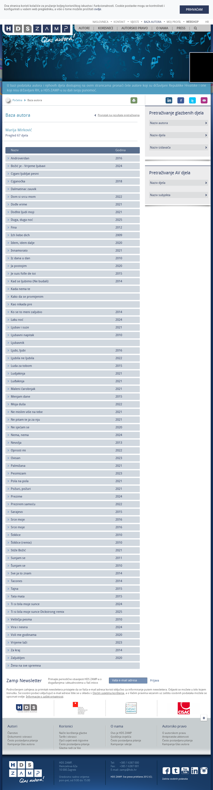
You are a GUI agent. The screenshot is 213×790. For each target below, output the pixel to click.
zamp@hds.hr (128, 769)
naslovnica (100, 21)
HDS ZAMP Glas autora (26, 772)
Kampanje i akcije (121, 744)
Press (181, 28)
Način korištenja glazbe (73, 733)
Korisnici (105, 28)
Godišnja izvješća (121, 736)
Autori (84, 28)
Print (133, 100)
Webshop (192, 21)
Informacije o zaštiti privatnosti (44, 696)
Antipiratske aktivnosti (175, 736)
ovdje (97, 9)
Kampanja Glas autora (21, 744)
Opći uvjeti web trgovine (73, 740)
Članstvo (12, 733)
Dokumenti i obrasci (19, 736)
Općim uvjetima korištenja (108, 693)
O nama (162, 28)
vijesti (134, 21)
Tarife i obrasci (68, 736)
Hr (207, 21)
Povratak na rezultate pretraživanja (119, 115)
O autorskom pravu (174, 733)
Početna (17, 100)
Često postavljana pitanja (22, 740)
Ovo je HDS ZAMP (121, 733)
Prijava (154, 680)
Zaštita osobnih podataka (175, 779)
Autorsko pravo (134, 28)
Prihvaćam (194, 9)
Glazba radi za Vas (70, 747)
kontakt (119, 21)
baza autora (152, 21)
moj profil (174, 21)
